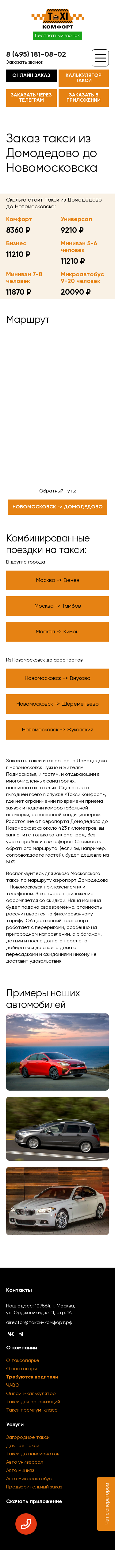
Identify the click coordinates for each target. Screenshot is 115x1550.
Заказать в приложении (84, 98)
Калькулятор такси (84, 78)
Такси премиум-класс (31, 1410)
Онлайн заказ (31, 75)
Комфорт (19, 220)
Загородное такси (28, 1437)
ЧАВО (12, 1385)
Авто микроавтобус (29, 1478)
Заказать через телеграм (31, 98)
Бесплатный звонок (57, 35)
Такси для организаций (33, 1402)
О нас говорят (23, 1369)
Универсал (76, 220)
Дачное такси (22, 1445)
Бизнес (16, 244)
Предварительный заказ (34, 1487)
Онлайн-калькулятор (31, 1393)
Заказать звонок (25, 62)
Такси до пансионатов (32, 1454)
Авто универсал (24, 1462)
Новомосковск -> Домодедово (58, 507)
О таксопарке (22, 1360)
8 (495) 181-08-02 (36, 54)
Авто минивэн (21, 1470)
